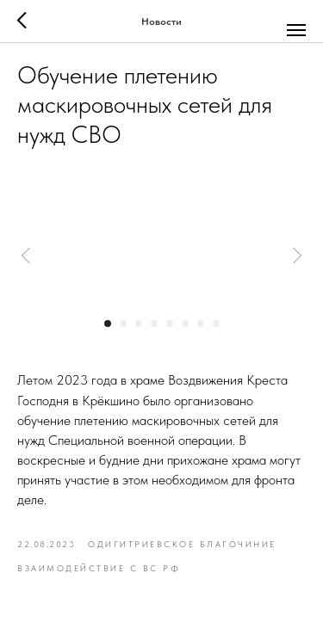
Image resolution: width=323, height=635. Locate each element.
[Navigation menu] (296, 30)
